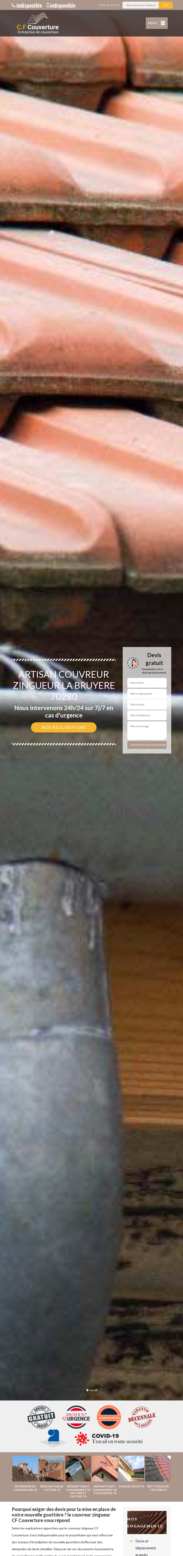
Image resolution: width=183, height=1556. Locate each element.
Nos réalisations (64, 727)
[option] (91, 778)
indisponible (27, 5)
